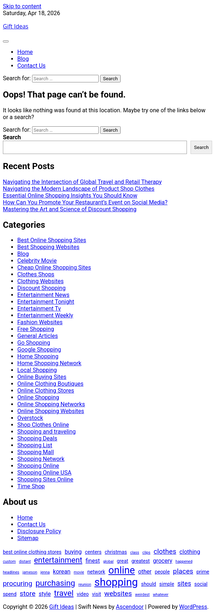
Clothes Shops (35, 274)
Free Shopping (35, 329)
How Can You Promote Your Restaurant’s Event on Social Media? (85, 202)
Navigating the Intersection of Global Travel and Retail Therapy (82, 181)
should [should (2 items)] (148, 584)
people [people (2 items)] (162, 572)
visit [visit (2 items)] (96, 594)
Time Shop (31, 486)
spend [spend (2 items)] (10, 594)
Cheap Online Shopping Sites (54, 267)
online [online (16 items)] (121, 570)
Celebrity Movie (37, 260)
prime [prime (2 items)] (203, 572)
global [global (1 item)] (108, 561)
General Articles (37, 335)
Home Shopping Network (49, 363)
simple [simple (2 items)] (166, 584)
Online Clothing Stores (45, 390)
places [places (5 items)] (183, 571)
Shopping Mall (35, 452)
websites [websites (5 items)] (118, 593)
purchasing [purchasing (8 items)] (55, 583)
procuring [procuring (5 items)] (17, 583)
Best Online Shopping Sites (51, 240)
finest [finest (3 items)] (92, 560)
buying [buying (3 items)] (73, 551)
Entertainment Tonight (45, 301)
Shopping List (34, 445)
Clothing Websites (40, 281)
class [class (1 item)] (134, 552)
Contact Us (31, 65)
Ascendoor (130, 606)
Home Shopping (37, 356)
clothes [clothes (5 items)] (165, 551)
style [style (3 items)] (45, 593)
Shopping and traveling (46, 431)
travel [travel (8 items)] (63, 593)
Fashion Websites (40, 322)
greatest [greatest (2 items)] (140, 561)
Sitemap (28, 538)
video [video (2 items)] (83, 594)
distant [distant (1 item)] (25, 561)
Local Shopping (37, 370)
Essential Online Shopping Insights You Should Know (70, 195)
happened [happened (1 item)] (183, 561)
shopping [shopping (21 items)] (116, 582)
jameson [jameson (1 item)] (30, 572)
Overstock (30, 418)
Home (25, 52)
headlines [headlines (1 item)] (11, 572)
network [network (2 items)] (96, 572)
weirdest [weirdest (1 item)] (142, 594)
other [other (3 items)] (145, 571)
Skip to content (22, 6)
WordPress (193, 606)
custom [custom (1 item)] (9, 561)
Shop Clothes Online (43, 424)
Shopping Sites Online (45, 479)
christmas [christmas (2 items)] (116, 552)
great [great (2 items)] (122, 561)
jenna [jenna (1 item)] (45, 572)
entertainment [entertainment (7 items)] (58, 560)
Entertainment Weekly (45, 315)
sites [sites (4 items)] (184, 583)
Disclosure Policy (39, 531)
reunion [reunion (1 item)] (85, 584)
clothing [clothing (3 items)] (189, 551)
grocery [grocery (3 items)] (163, 560)
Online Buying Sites (41, 376)
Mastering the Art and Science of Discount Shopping (69, 209)
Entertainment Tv (39, 308)
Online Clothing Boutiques (50, 383)
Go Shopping (33, 342)
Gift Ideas (15, 26)
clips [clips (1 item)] (146, 552)
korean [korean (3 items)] (62, 571)
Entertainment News (43, 294)
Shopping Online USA (44, 472)
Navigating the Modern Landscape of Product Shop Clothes (78, 188)
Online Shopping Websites (50, 411)
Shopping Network (40, 459)
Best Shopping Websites (48, 247)
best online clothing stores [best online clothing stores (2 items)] (32, 552)
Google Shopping (39, 349)
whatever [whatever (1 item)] (161, 594)
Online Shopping (38, 397)
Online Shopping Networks (51, 404)
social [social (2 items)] (201, 584)
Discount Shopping (41, 288)
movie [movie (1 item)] (79, 572)
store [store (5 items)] (28, 593)
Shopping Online (38, 465)
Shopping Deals (37, 438)
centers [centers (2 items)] (93, 552)
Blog (23, 58)
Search (12, 137)
